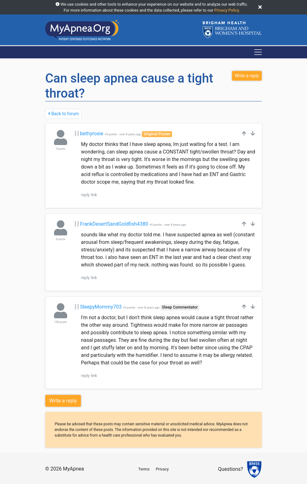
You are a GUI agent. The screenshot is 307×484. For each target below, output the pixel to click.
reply (85, 194)
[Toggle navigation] (258, 52)
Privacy (162, 469)
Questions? (230, 469)
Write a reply (63, 401)
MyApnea (73, 469)
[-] (77, 134)
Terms (143, 469)
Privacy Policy (226, 10)
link (94, 194)
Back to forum (63, 113)
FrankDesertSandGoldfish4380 (114, 224)
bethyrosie (91, 134)
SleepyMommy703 (101, 307)
